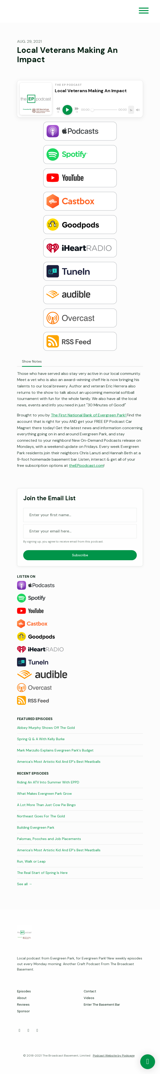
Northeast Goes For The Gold (41, 816)
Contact (90, 991)
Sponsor (23, 1011)
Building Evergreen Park (35, 827)
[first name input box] (80, 515)
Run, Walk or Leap (31, 861)
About (21, 998)
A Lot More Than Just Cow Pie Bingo (46, 805)
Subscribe (80, 555)
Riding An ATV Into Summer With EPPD (48, 782)
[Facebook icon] (19, 1030)
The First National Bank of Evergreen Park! (89, 415)
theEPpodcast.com (86, 465)
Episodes (24, 991)
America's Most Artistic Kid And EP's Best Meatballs (58, 761)
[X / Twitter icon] (28, 1030)
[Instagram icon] (37, 1030)
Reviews (23, 1004)
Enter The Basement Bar (102, 1004)
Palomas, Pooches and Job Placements (49, 839)
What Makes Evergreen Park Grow (44, 793)
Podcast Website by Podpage (114, 1056)
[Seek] (104, 110)
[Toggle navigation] (143, 11)
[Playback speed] (131, 110)
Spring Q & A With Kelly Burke (41, 739)
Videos (89, 998)
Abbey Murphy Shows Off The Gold (46, 727)
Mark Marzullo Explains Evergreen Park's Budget (55, 750)
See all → (24, 884)
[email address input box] (80, 531)
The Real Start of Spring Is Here (42, 872)
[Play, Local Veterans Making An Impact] (67, 110)
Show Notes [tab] (32, 361)
